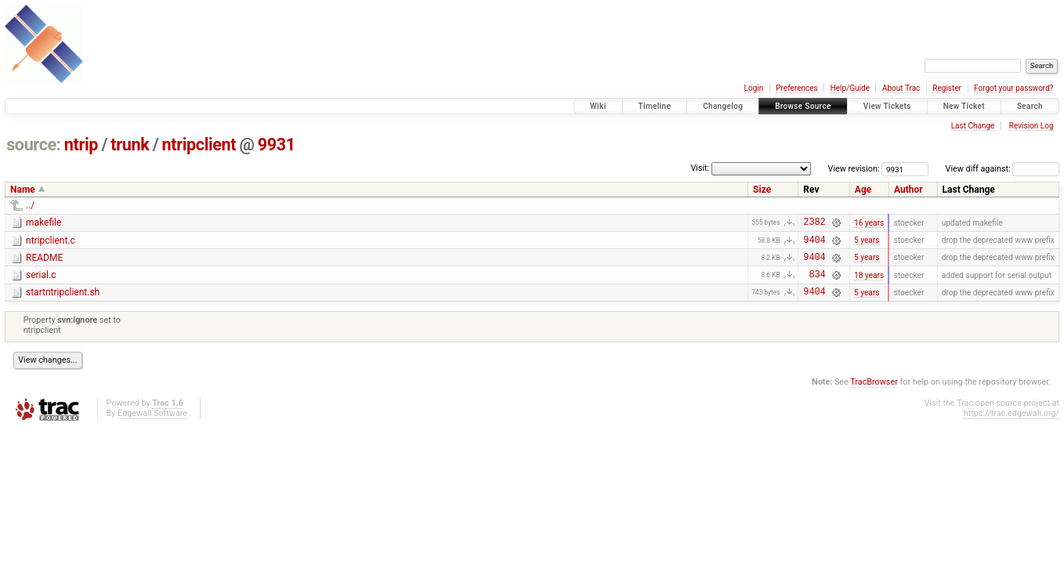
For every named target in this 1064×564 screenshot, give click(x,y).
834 (817, 283)
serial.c (41, 282)
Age (863, 189)
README (44, 262)
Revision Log (1031, 125)
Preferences (796, 88)
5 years (867, 244)
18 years (869, 283)
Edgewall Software (152, 425)
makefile (43, 222)
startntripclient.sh (63, 301)
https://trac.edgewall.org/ (1011, 425)
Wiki (598, 106)
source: (33, 144)
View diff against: (1002, 169)
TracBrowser (874, 394)
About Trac (901, 88)
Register (946, 88)
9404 (814, 244)
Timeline (655, 106)
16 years (869, 223)
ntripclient (199, 144)
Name (22, 189)
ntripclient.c (50, 242)
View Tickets (887, 106)
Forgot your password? (1014, 88)
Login (754, 88)
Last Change (973, 125)
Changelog (723, 106)
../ (30, 205)
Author (908, 189)
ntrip (81, 144)
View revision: (854, 169)
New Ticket (964, 106)
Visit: (699, 168)
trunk (129, 144)
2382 (814, 223)
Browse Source (803, 106)
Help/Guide (850, 88)
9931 (276, 144)
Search (1030, 106)
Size (762, 189)
